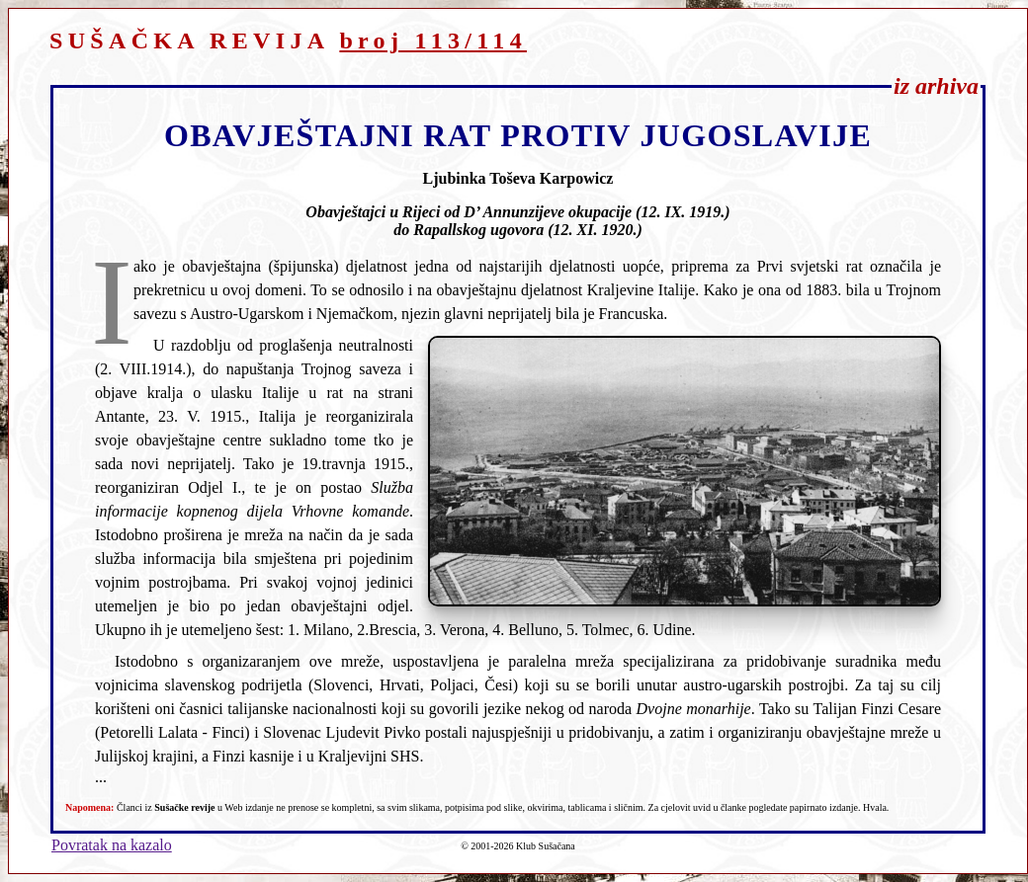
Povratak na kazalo (111, 845)
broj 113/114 (433, 40)
